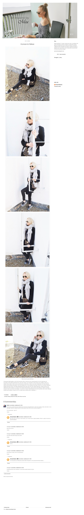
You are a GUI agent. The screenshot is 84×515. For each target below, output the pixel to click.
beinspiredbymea (13, 416)
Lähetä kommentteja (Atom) (11, 509)
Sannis (8, 405)
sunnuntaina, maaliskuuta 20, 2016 (16, 405)
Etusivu (27, 507)
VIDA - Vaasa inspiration (61, 54)
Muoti (19, 396)
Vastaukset (10, 414)
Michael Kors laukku (14, 396)
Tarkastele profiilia (57, 86)
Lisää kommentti (7, 473)
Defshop (9, 396)
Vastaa (8, 412)
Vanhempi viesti (48, 507)
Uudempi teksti (6, 507)
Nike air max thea (23, 396)
